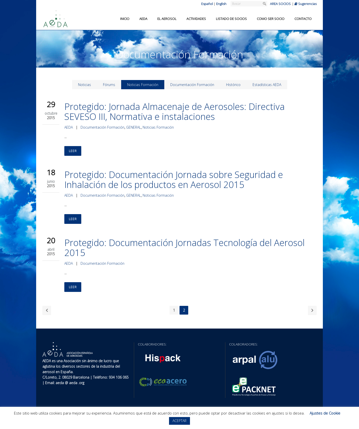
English (221, 3)
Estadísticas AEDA (267, 84)
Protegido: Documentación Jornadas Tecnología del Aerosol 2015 (184, 248)
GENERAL (133, 127)
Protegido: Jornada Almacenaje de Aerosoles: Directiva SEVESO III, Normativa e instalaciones (174, 111)
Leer (73, 151)
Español (207, 3)
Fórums (109, 84)
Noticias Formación (142, 84)
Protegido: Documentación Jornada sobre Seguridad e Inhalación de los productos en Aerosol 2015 (173, 180)
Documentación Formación (192, 84)
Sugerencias (305, 3)
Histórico (233, 84)
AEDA (68, 127)
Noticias (84, 84)
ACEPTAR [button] (179, 420)
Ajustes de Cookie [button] (325, 413)
